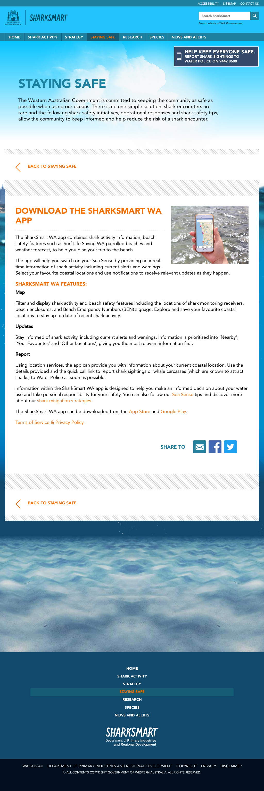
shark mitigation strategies (64, 400)
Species (157, 37)
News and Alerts (189, 37)
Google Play (173, 411)
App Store (139, 411)
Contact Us (249, 3)
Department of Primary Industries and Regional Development (109, 766)
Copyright (186, 766)
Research (132, 37)
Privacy (208, 766)
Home (14, 37)
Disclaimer (231, 766)
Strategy (74, 37)
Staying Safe (103, 37)
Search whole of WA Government (221, 23)
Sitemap (229, 3)
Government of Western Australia (13, 17)
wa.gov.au (32, 766)
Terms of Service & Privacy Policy (50, 422)
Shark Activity (42, 37)
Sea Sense (182, 394)
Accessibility (208, 3)
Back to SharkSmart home (51, 17)
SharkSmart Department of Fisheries (132, 736)
